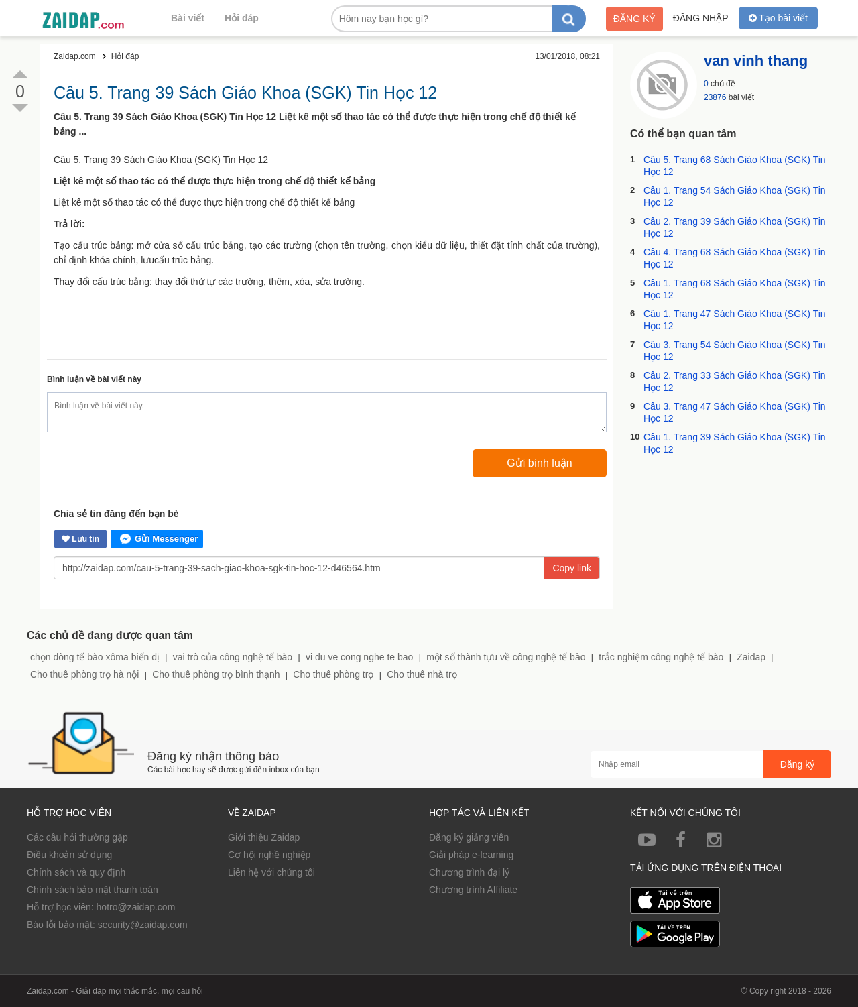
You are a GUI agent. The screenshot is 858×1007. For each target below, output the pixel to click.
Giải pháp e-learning (471, 854)
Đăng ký (634, 18)
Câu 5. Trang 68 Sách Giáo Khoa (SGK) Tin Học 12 (735, 165)
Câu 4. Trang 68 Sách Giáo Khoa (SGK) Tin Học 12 (735, 258)
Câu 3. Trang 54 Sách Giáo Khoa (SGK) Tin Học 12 (735, 350)
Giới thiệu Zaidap (264, 837)
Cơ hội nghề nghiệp (269, 854)
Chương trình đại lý (469, 872)
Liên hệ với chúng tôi (271, 872)
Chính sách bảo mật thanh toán (92, 889)
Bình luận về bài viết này (94, 379)
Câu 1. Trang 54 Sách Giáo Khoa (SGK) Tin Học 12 (735, 196)
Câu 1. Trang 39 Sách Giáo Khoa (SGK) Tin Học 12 (735, 443)
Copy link (571, 567)
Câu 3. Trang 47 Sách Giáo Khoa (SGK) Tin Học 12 (735, 412)
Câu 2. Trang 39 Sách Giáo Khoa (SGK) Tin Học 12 (735, 227)
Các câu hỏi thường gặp (77, 837)
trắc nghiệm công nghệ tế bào (661, 657)
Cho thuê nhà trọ (422, 674)
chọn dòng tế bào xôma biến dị (95, 657)
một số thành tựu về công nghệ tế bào (505, 657)
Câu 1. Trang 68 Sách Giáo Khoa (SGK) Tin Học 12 (735, 289)
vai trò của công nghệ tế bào (232, 657)
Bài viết (187, 18)
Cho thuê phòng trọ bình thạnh (216, 674)
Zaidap (751, 657)
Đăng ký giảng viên (469, 837)
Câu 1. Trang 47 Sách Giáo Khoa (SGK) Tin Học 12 (735, 319)
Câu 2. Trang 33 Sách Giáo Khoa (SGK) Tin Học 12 (735, 381)
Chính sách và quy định (76, 872)
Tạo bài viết (778, 18)
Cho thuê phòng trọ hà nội (84, 674)
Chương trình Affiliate (473, 889)
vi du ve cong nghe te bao (359, 657)
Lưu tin (80, 539)
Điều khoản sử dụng (69, 854)
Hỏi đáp (242, 18)
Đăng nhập (701, 18)
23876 (715, 97)
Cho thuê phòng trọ (333, 674)
